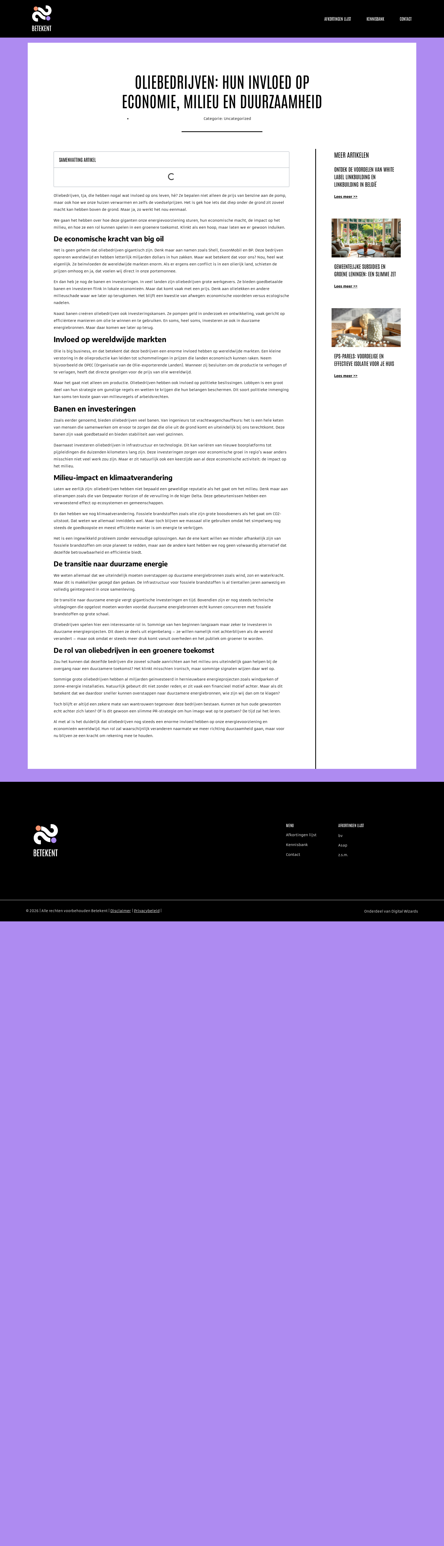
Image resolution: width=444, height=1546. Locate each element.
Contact (406, 18)
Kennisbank (375, 18)
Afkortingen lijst (337, 18)
